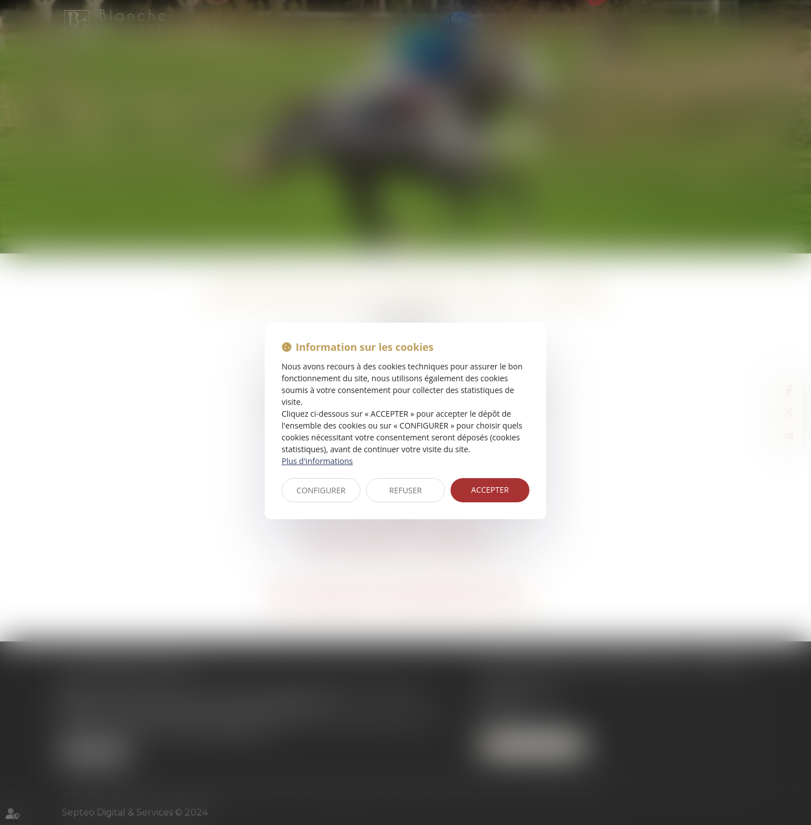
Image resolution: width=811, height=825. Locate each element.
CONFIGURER (321, 490)
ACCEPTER (490, 489)
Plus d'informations (317, 461)
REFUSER (405, 490)
